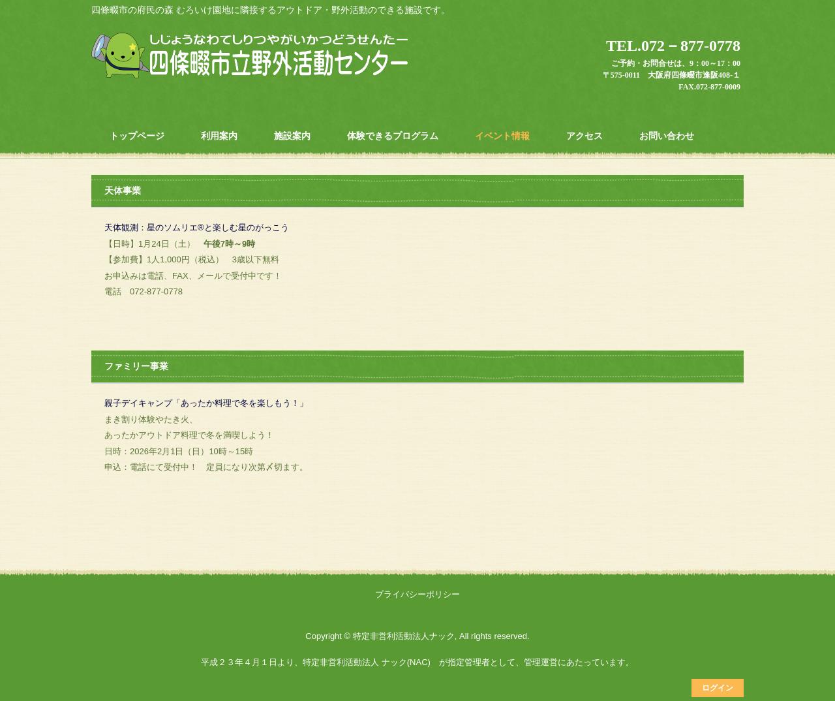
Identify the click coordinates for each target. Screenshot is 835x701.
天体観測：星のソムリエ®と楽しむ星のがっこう (196, 227)
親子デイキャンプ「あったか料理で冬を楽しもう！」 (206, 403)
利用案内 (219, 136)
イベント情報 (502, 136)
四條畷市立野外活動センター (251, 57)
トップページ (137, 136)
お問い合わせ (666, 136)
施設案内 (292, 136)
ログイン (717, 688)
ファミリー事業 (136, 366)
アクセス (584, 136)
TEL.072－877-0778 (673, 45)
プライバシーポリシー (417, 594)
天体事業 (122, 190)
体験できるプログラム (392, 136)
